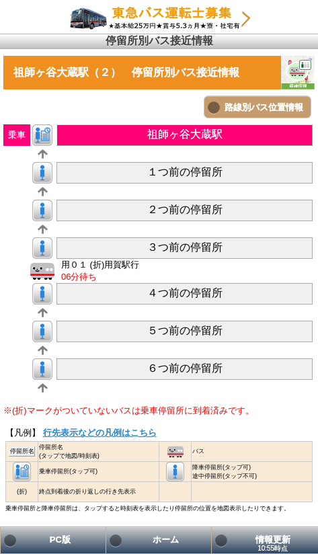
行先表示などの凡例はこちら (100, 433)
